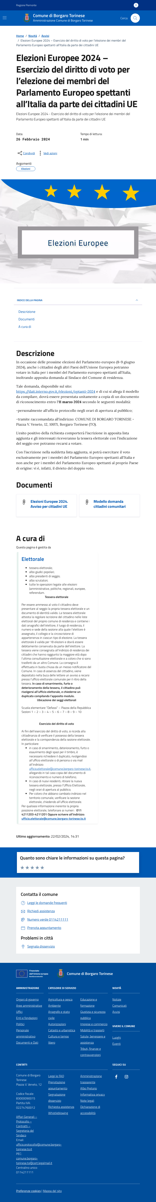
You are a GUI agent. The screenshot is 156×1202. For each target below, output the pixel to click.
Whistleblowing (58, 1113)
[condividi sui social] (26, 153)
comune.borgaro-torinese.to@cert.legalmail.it (34, 1160)
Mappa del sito (52, 1191)
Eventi (116, 1043)
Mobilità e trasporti (92, 1030)
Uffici (19, 1011)
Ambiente (54, 1005)
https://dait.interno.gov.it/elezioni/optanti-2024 (55, 391)
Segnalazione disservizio (56, 1097)
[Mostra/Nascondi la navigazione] (4, 17)
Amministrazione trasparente (91, 1079)
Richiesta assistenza (61, 1106)
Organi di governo (27, 999)
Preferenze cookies (28, 1191)
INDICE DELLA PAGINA (78, 300)
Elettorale (33, 559)
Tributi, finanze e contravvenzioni (90, 1051)
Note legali (87, 1100)
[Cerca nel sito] (135, 18)
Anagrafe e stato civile (59, 1014)
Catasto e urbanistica (61, 1030)
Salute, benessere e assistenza (92, 1039)
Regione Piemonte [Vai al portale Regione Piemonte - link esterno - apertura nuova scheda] (26, 5)
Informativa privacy (92, 1094)
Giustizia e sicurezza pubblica (92, 1014)
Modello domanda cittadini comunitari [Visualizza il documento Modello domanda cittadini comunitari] (110, 504)
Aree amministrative (29, 1005)
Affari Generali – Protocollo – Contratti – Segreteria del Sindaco (26, 1126)
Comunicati (119, 1005)
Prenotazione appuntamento (57, 1085)
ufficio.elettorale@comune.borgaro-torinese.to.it (59, 769)
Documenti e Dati (27, 1042)
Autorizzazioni (57, 1024)
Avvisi (116, 1011)
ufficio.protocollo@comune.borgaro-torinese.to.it (39, 1146)
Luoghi (116, 1037)
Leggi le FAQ (56, 1076)
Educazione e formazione (88, 1002)
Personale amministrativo (25, 1033)
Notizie (116, 999)
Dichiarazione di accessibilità (90, 1109)
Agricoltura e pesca (60, 999)
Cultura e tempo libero (58, 1039)
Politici (20, 1024)
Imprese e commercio (93, 1024)
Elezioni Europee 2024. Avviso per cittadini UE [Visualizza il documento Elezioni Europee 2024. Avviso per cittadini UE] (49, 504)
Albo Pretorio (88, 1088)
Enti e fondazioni (26, 1018)
